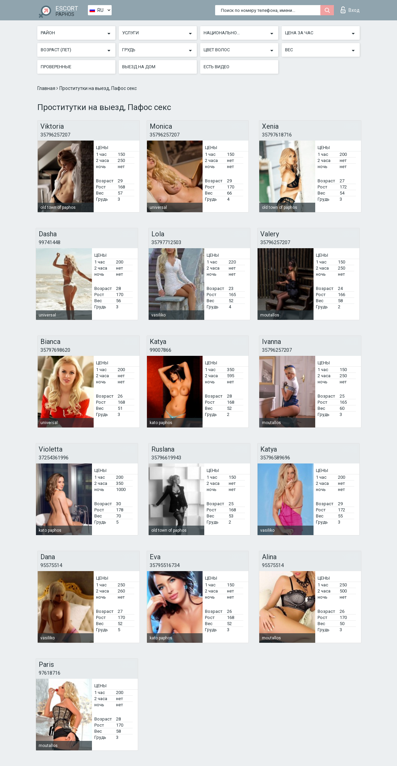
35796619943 (166, 458)
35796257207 (55, 135)
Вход (350, 10)
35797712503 (166, 242)
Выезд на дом (138, 66)
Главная (46, 88)
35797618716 (277, 135)
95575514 (51, 565)
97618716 (49, 673)
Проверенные (56, 66)
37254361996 (54, 458)
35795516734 (164, 565)
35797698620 (55, 350)
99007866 (160, 350)
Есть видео (216, 66)
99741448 (49, 242)
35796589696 (275, 458)
